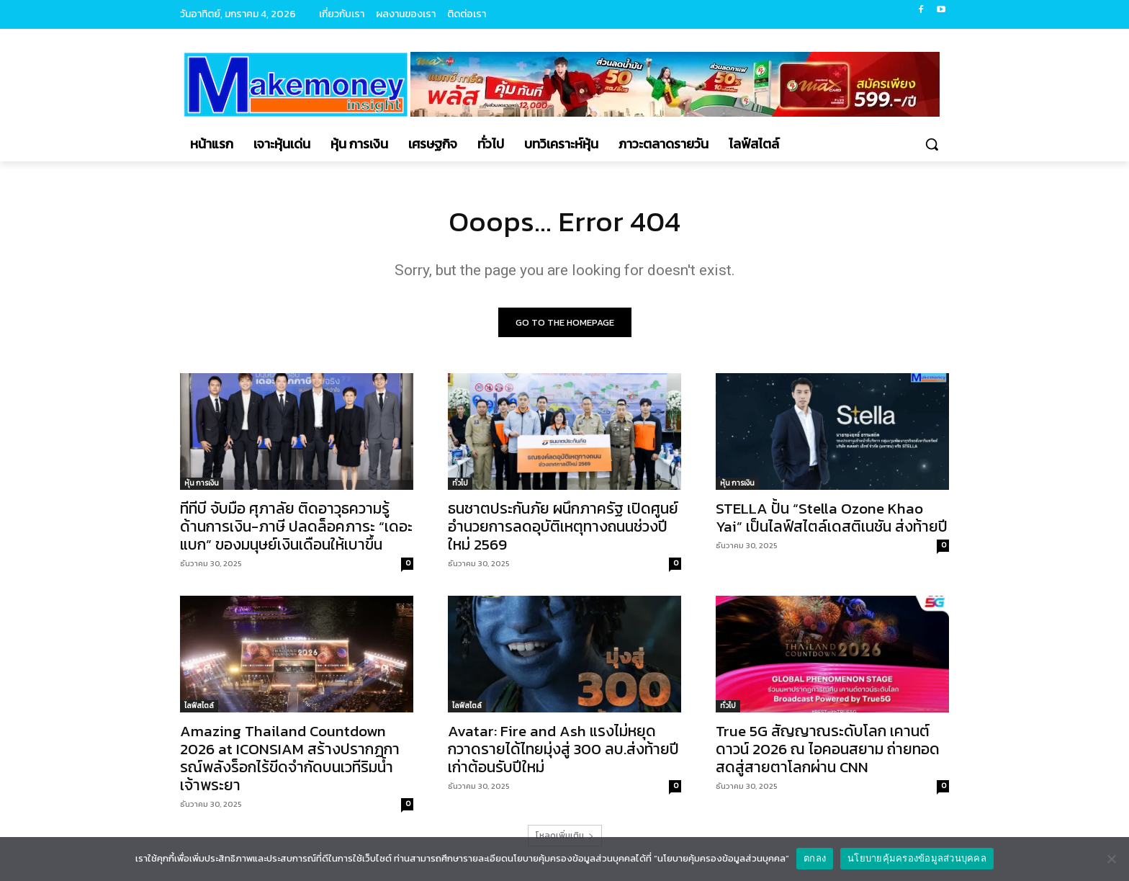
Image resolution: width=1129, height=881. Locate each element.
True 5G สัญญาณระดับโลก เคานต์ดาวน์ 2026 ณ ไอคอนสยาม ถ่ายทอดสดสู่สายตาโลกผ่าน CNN (828, 749)
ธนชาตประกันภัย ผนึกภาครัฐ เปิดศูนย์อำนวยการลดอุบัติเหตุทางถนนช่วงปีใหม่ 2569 (563, 526)
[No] (1111, 858)
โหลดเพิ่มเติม (565, 835)
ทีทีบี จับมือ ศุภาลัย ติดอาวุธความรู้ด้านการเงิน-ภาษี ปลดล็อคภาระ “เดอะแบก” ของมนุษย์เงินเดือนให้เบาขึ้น (296, 526)
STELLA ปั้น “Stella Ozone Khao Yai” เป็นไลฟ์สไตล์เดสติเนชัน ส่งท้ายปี (832, 517)
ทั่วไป (460, 483)
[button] (931, 144)
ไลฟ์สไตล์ (199, 705)
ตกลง (815, 858)
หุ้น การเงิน (201, 483)
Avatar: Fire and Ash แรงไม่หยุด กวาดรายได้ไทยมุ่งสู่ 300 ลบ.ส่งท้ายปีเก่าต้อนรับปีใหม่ (563, 749)
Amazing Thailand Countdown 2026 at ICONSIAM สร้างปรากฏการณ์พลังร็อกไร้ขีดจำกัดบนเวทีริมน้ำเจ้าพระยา (290, 758)
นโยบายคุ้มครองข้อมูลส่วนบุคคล (916, 858)
